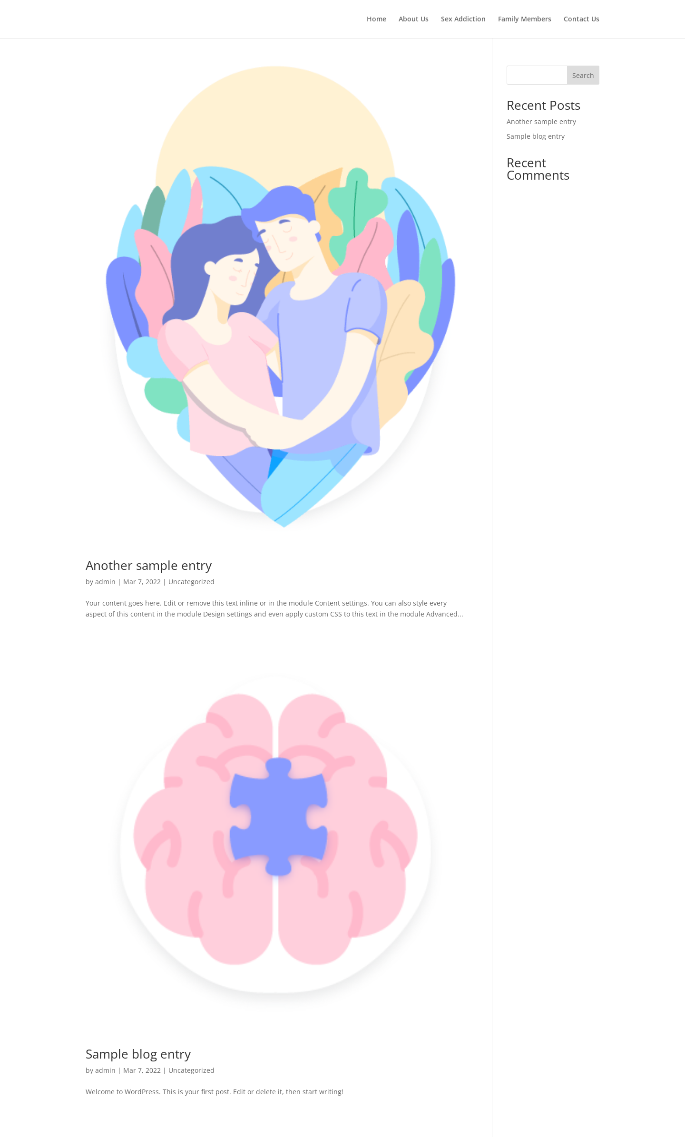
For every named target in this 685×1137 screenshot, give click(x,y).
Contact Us (581, 19)
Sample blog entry (138, 1053)
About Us (414, 19)
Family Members (524, 19)
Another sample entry (149, 565)
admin (105, 581)
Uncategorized (191, 581)
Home (376, 19)
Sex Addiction (463, 19)
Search (583, 75)
